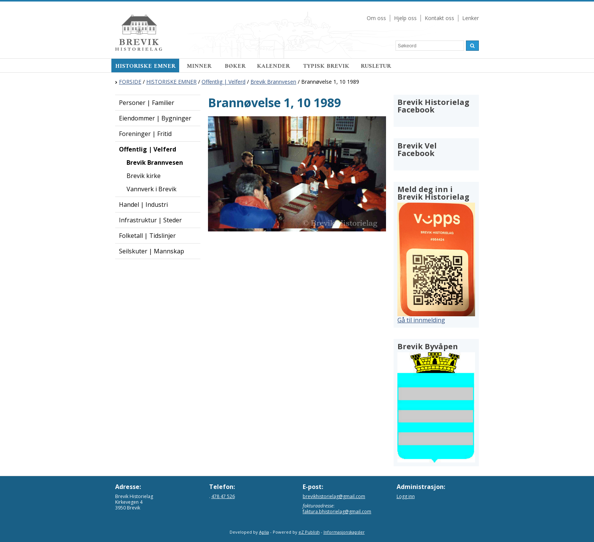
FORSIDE (130, 81)
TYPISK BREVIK (326, 66)
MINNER (200, 66)
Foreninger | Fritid (145, 134)
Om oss (376, 18)
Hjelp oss (405, 18)
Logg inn (406, 496)
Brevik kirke (144, 176)
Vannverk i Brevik (152, 189)
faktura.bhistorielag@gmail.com (337, 511)
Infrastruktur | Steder (150, 220)
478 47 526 (223, 496)
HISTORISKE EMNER (145, 66)
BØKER (235, 66)
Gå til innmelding (421, 320)
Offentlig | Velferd (223, 81)
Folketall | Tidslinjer (147, 235)
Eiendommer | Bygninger (155, 118)
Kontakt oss (439, 18)
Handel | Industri (143, 204)
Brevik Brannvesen (273, 81)
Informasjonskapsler (344, 532)
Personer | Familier (146, 102)
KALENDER (274, 66)
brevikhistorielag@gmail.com (334, 496)
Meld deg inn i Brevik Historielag (433, 193)
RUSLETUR (376, 66)
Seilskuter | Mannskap (151, 251)
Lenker (470, 18)
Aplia (264, 532)
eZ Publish (309, 532)
